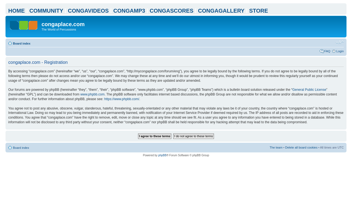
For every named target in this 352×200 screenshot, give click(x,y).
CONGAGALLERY (221, 11)
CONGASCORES (171, 11)
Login (340, 51)
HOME (16, 11)
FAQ (327, 51)
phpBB (162, 155)
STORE (258, 11)
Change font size (340, 42)
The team (276, 147)
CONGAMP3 (129, 11)
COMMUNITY (46, 11)
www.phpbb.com (92, 94)
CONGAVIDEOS (88, 11)
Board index (22, 43)
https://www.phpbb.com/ (121, 99)
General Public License (309, 90)
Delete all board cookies (301, 147)
